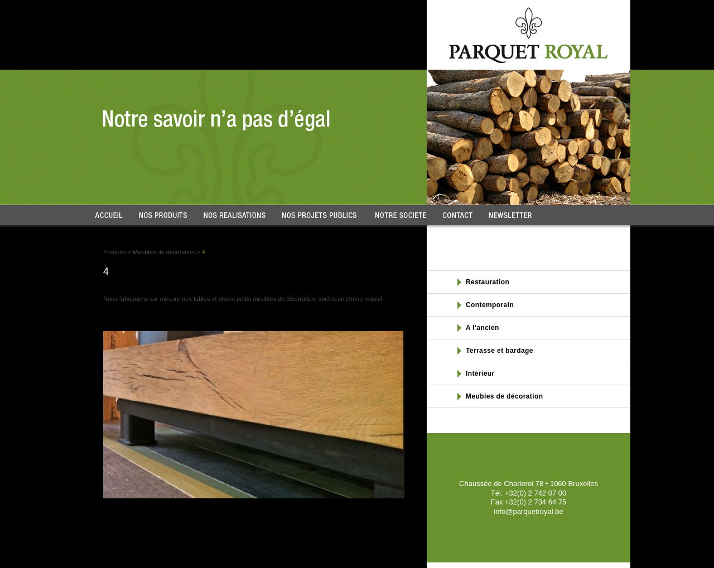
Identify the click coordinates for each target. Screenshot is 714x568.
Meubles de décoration (164, 252)
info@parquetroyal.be (528, 511)
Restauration (487, 282)
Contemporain (490, 305)
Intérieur (480, 373)
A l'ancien (482, 328)
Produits (114, 252)
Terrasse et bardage (499, 351)
